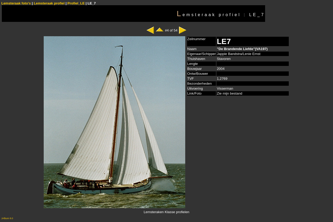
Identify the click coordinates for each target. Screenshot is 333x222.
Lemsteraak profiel (50, 3)
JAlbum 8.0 (7, 218)
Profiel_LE (76, 3)
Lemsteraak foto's (16, 3)
